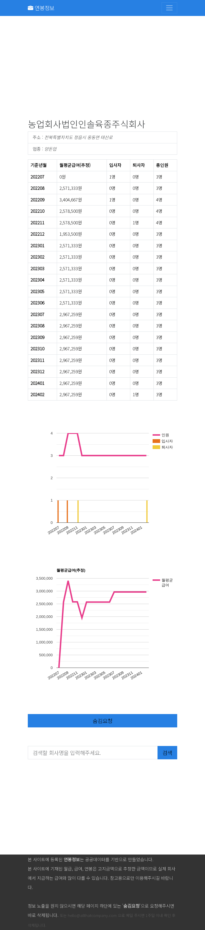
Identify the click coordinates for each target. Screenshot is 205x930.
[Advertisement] (102, 68)
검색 (167, 752)
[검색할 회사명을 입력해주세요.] (93, 752)
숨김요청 (102, 720)
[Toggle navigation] (169, 7)
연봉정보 (41, 8)
